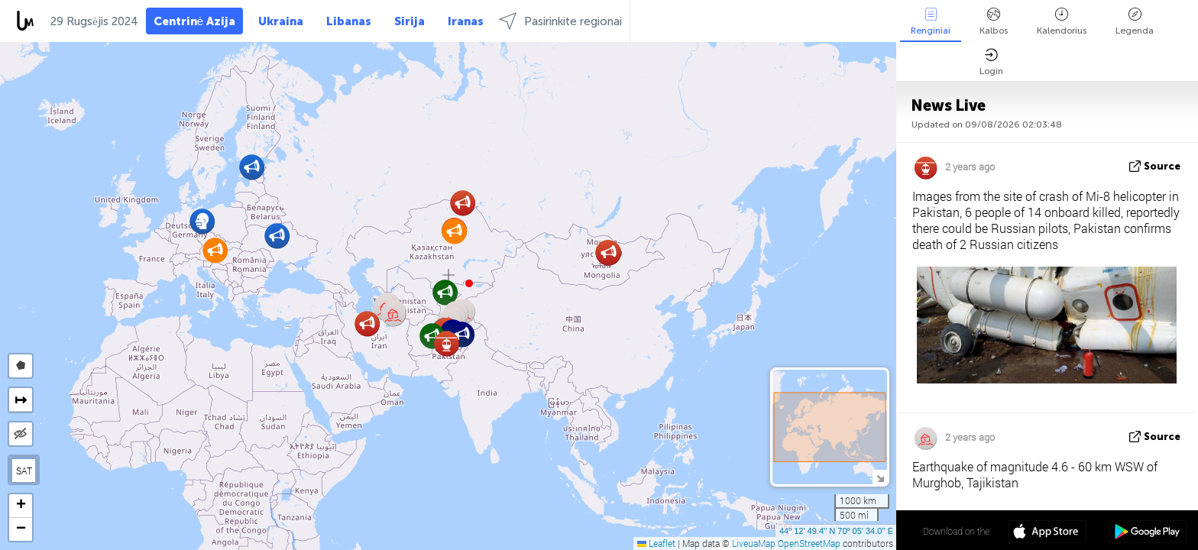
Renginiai (930, 22)
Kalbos (993, 22)
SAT (24, 470)
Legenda (1134, 22)
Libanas (348, 21)
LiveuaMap (753, 543)
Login (991, 62)
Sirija (409, 21)
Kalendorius (1061, 22)
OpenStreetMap (809, 543)
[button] (469, 283)
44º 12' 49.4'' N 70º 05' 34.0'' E (836, 530)
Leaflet (656, 543)
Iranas (466, 21)
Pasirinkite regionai (560, 21)
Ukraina (280, 21)
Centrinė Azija (194, 21)
